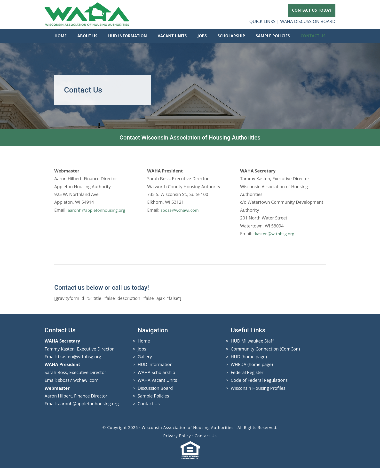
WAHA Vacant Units (157, 380)
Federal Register (247, 372)
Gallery (145, 356)
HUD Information (155, 364)
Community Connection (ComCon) (265, 349)
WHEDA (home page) (252, 364)
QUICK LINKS (262, 21)
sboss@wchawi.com (180, 210)
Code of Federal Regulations (259, 380)
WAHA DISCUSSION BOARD (307, 21)
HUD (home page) (249, 356)
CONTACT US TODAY (312, 10)
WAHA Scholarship (156, 372)
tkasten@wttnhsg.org (275, 233)
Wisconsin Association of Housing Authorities (87, 14)
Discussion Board (155, 388)
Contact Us (149, 403)
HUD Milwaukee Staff (252, 341)
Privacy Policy (177, 435)
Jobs (142, 349)
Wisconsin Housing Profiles (258, 388)
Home (144, 341)
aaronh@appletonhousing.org (98, 210)
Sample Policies (153, 396)
